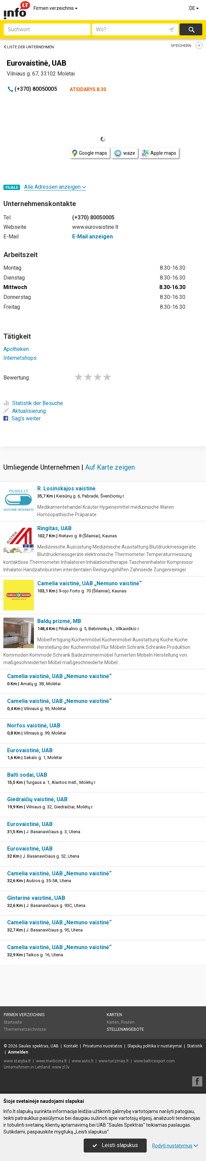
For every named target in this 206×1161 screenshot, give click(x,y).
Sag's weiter (22, 418)
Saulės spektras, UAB (39, 1046)
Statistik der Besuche (33, 403)
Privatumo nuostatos (102, 1046)
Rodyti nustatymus (175, 1145)
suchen (191, 29)
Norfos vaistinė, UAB (33, 725)
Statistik (194, 1046)
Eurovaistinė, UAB (30, 750)
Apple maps (159, 153)
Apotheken (16, 349)
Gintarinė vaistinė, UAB (36, 898)
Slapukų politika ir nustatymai (154, 1046)
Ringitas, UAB (54, 528)
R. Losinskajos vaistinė (66, 488)
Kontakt (71, 1046)
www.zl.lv (60, 1067)
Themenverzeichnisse (25, 1029)
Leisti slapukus (115, 1145)
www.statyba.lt (17, 1061)
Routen (128, 1022)
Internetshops (20, 358)
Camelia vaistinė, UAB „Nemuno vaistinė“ (89, 583)
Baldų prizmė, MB (59, 621)
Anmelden (18, 1052)
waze (124, 153)
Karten (114, 1014)
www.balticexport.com (154, 1061)
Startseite (13, 1022)
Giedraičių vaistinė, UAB (37, 799)
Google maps (89, 153)
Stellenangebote (125, 1029)
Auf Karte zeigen (110, 467)
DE (194, 8)
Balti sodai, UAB (27, 775)
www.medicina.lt (51, 1061)
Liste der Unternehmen (28, 47)
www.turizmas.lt (114, 1061)
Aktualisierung (24, 411)
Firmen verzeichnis (56, 8)
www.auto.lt (83, 1061)
